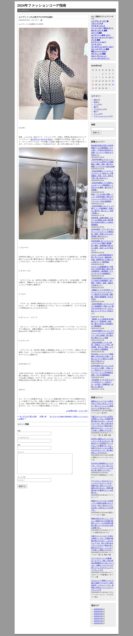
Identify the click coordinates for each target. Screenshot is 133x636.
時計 (95, 100)
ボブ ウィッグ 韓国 (98, 54)
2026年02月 (98, 614)
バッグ (96, 104)
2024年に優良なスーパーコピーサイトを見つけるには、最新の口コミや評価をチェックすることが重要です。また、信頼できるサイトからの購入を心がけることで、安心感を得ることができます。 (102, 446)
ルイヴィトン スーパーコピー (41, 139)
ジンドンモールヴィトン (100, 58)
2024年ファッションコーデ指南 (41, 5)
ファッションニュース (102, 116)
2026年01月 (98, 616)
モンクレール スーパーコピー (102, 37)
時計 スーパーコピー (99, 51)
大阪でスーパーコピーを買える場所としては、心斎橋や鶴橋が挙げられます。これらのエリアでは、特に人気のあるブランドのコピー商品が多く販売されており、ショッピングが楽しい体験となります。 (102, 423)
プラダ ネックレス (98, 26)
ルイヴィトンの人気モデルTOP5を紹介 (36, 17)
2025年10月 (98, 623)
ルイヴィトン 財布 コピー (101, 35)
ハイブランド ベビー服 (100, 21)
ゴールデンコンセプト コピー (102, 47)
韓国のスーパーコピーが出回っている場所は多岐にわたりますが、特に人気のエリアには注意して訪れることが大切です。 (102, 505)
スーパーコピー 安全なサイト (102, 28)
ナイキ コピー (96, 44)
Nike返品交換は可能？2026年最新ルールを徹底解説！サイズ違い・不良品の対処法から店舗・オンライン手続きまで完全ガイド (102, 150)
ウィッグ (97, 114)
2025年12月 (98, 618)
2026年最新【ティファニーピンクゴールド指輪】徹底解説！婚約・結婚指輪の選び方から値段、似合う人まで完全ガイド (102, 245)
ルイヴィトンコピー (98, 42)
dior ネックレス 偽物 (99, 30)
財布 (95, 102)
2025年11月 (98, 621)
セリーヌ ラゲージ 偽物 (100, 49)
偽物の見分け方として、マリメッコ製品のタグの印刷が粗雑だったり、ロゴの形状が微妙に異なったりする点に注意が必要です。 (102, 523)
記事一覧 (43, 416)
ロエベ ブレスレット (99, 56)
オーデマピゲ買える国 (28, 416)
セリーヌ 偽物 (96, 33)
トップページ (24, 10)
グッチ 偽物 (95, 40)
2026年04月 (98, 609)
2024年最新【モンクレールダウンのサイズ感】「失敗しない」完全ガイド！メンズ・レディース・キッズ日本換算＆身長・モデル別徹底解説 (102, 370)
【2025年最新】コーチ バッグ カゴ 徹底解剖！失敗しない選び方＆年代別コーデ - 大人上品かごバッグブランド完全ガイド (102, 308)
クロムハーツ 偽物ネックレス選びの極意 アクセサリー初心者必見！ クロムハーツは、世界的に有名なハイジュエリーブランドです (102, 585)
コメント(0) (83, 411)
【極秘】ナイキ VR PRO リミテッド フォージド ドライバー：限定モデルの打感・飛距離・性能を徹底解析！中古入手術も (102, 294)
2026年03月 (98, 611)
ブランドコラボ (97, 23)
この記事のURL (72, 411)
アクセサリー (99, 109)
